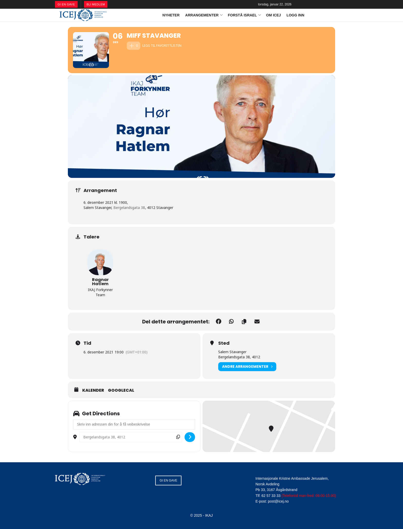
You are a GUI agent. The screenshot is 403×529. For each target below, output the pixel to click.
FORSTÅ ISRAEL (242, 15)
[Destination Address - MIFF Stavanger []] (130, 437)
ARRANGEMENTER (202, 15)
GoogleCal (121, 390)
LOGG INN (295, 15)
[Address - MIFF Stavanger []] (134, 424)
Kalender (93, 390)
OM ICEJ (273, 15)
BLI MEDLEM (96, 4)
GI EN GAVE (66, 4)
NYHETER (171, 15)
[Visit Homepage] (83, 15)
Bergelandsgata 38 (129, 207)
